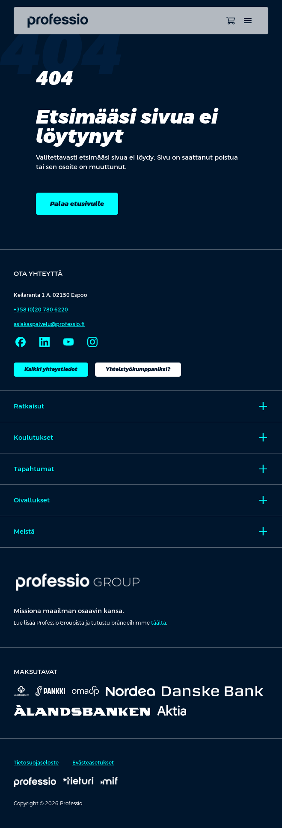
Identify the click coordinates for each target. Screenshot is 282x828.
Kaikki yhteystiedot (50, 369)
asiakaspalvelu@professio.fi (49, 324)
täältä (158, 623)
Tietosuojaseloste (36, 763)
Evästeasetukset (93, 763)
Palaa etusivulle (77, 203)
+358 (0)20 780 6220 (41, 310)
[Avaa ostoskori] (230, 20)
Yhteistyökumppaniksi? (138, 369)
